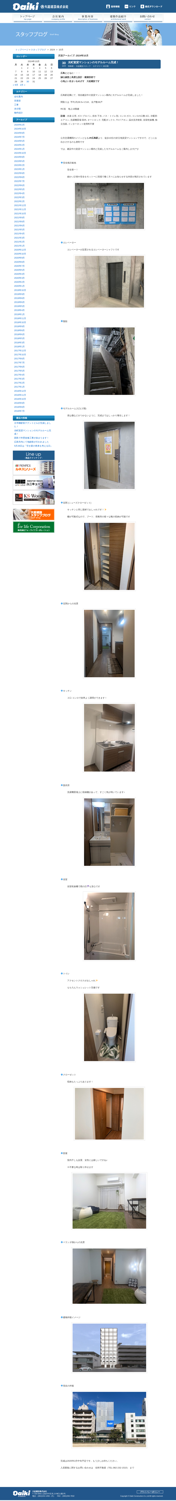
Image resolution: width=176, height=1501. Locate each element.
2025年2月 (19, 124)
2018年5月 (19, 338)
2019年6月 (19, 302)
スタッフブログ (38, 49)
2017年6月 (19, 366)
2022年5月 (19, 189)
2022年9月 (19, 173)
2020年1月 (19, 286)
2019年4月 (19, 310)
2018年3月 (19, 342)
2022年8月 (19, 177)
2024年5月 (19, 141)
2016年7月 (19, 411)
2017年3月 (19, 379)
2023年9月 (19, 157)
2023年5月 (19, 161)
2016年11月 (20, 395)
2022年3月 (19, 197)
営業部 (17, 100)
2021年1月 (19, 245)
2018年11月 (20, 318)
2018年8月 (19, 330)
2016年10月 (20, 399)
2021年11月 (20, 209)
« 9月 (15, 85)
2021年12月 (20, 205)
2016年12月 (20, 391)
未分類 (17, 108)
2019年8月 (19, 298)
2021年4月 (19, 233)
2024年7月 (19, 137)
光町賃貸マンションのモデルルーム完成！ (93, 62)
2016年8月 (19, 407)
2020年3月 (19, 278)
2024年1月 (19, 149)
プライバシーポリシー (150, 1492)
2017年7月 (19, 362)
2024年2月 (19, 145)
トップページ (21, 49)
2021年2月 (19, 241)
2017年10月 (20, 354)
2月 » (22, 85)
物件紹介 (18, 112)
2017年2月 (19, 383)
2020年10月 (20, 254)
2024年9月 (19, 133)
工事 (16, 104)
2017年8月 (19, 358)
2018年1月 (19, 346)
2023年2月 (19, 165)
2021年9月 (19, 217)
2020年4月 (19, 274)
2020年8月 (19, 262)
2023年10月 (20, 153)
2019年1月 (19, 314)
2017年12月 (20, 350)
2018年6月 (19, 334)
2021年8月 (19, 221)
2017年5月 (19, 370)
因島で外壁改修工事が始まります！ (31, 438)
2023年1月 (19, 169)
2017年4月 (19, 374)
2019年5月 (19, 306)
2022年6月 (19, 185)
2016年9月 (19, 403)
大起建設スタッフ (83, 66)
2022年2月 (19, 201)
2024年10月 (20, 129)
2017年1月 (19, 387)
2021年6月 (19, 225)
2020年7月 (19, 266)
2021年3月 (19, 237)
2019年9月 (19, 294)
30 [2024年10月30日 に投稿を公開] (28, 81)
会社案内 (18, 96)
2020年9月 (19, 258)
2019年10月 (20, 290)
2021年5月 (19, 229)
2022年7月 (19, 181)
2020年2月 (19, 282)
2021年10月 (20, 213)
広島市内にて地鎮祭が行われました (31, 442)
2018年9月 (19, 326)
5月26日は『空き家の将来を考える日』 (33, 446)
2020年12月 (20, 249)
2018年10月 (20, 322)
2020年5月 (19, 270)
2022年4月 (19, 193)
